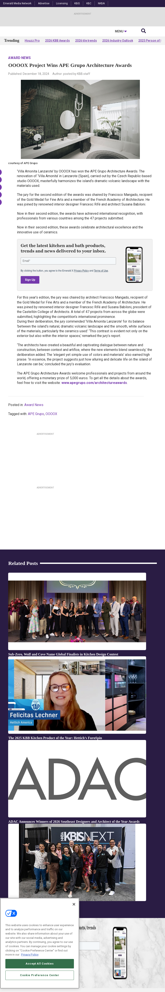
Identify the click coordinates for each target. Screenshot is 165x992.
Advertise (43, 3)
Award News (19, 99)
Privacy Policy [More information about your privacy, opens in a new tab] (29, 954)
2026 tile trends (86, 82)
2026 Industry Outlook (117, 82)
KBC (88, 3)
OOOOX (51, 455)
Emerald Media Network (17, 3)
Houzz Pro (32, 82)
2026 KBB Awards (57, 82)
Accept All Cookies (40, 963)
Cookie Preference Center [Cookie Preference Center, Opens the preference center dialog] (39, 975)
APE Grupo (36, 455)
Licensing (62, 3)
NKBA (101, 3)
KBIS (77, 3)
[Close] (74, 904)
